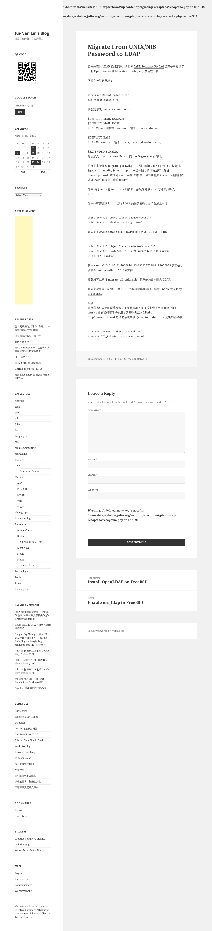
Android (19, 400)
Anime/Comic (24, 530)
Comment (95, 410)
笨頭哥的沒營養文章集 (26, 787)
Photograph (21, 512)
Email (93, 474)
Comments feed (23, 885)
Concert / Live (27, 565)
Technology (21, 571)
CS (18, 465)
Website (93, 490)
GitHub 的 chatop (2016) (28, 368)
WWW (21, 506)
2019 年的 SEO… (24, 357)
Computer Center (29, 471)
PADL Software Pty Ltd (149, 66)
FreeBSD (22, 489)
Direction (20, 722)
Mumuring (21, 453)
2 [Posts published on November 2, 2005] (33, 148)
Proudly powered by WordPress (106, 630)
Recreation (21, 524)
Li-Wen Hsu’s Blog (25, 752)
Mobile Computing (25, 447)
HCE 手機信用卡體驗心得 (28, 362)
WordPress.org (23, 890)
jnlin (17, 650)
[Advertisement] (24, 260)
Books (20, 536)
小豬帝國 (19, 769)
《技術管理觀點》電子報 (28, 335)
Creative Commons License (30, 838)
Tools (18, 577)
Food (17, 412)
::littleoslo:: (21, 711)
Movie (20, 553)
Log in (18, 873)
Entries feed (22, 879)
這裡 (150, 71)
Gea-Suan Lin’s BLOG (26, 734)
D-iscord (19, 810)
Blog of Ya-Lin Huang (26, 716)
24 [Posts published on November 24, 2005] (38, 162)
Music (20, 559)
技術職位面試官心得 (35, 688)
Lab (17, 430)
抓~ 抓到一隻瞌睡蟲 (25, 775)
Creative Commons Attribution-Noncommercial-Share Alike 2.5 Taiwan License (32, 913)
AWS (20, 483)
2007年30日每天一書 (31, 542)
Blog (17, 406)
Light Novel (23, 547)
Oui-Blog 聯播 (22, 844)
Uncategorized (23, 589)
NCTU (18, 459)
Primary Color (23, 758)
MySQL (21, 495)
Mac (17, 442)
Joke (17, 424)
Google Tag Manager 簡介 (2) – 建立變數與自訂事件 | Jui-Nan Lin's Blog (32, 638)
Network (20, 477)
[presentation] (110, 528)
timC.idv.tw (21, 816)
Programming (23, 518)
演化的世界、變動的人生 (28, 781)
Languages (21, 436)
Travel (18, 583)
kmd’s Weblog (22, 746)
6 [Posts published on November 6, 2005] (17, 153)
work (23, 906)
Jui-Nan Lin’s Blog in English (30, 740)
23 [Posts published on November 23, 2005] (33, 162)
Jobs (17, 418)
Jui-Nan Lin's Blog (32, 33)
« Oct (22, 171)
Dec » (44, 171)
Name (92, 459)
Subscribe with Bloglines (29, 850)
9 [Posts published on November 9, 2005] (33, 153)
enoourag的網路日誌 (26, 728)
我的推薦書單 (22, 341)
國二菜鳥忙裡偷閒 (24, 763)
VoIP (19, 500)
